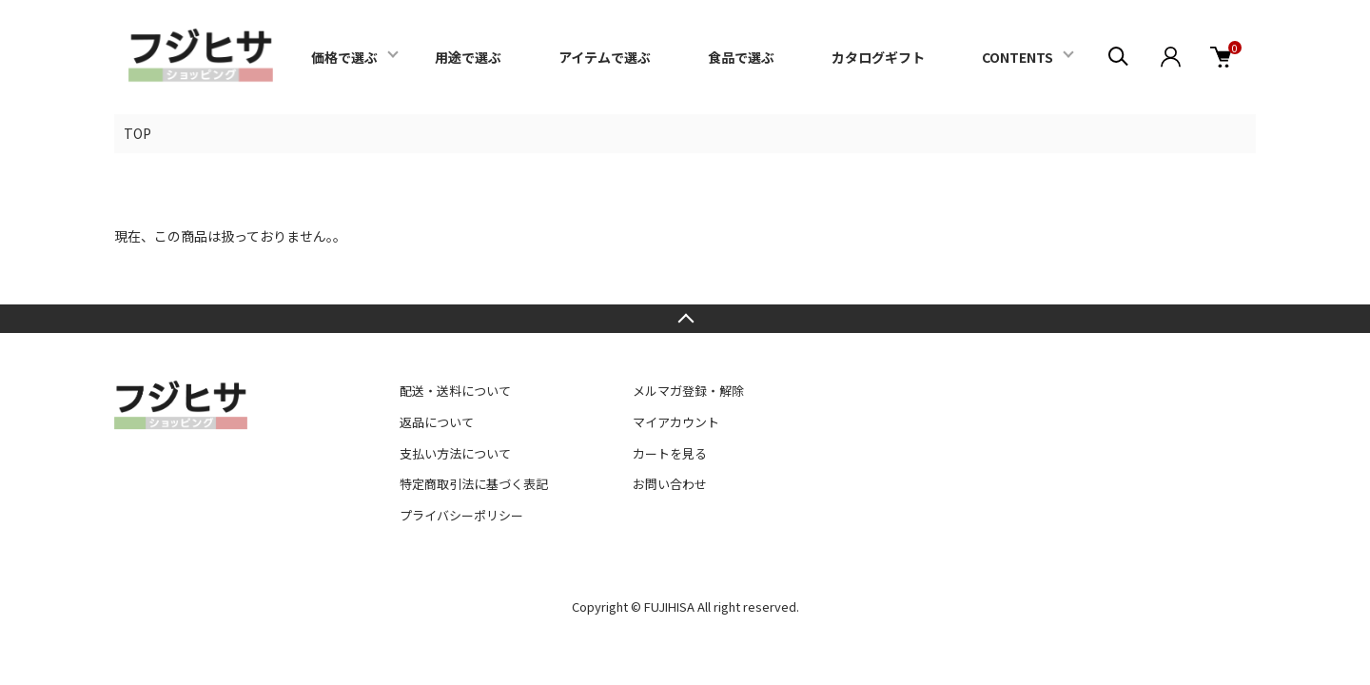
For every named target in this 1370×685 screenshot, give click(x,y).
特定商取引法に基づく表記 (474, 484)
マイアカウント (676, 422)
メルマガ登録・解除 (688, 391)
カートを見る (670, 453)
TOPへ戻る (685, 318)
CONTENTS (1017, 57)
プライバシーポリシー (461, 515)
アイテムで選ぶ (604, 57)
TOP (137, 133)
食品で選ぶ (741, 57)
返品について (437, 422)
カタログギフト (878, 57)
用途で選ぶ (468, 57)
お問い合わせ (670, 484)
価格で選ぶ (344, 57)
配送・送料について (455, 391)
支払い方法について (455, 453)
